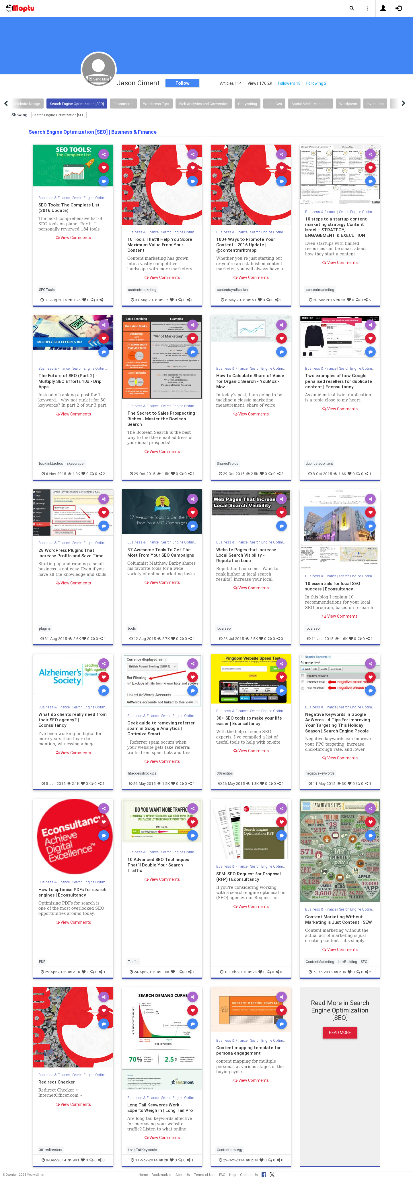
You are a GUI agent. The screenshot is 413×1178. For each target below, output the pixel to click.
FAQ (222, 1175)
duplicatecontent (319, 463)
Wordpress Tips (156, 104)
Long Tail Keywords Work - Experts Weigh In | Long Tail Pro (160, 1107)
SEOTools (47, 289)
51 (251, 299)
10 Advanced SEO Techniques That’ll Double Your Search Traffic (158, 864)
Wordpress (348, 104)
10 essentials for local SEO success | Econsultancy (334, 586)
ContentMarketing (320, 962)
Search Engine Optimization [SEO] (77, 104)
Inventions (375, 104)
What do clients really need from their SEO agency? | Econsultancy (73, 719)
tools (132, 628)
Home (143, 1175)
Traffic (133, 962)
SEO (364, 962)
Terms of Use (204, 1175)
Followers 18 (289, 83)
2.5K (252, 473)
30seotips (225, 773)
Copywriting (247, 104)
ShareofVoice (227, 463)
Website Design (27, 104)
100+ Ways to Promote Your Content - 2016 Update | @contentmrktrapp (246, 244)
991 (73, 1160)
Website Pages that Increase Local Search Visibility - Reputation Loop (247, 555)
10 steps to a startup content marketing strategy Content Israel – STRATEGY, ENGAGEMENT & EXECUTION (337, 227)
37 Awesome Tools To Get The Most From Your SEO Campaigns (162, 552)
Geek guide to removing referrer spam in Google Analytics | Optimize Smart (161, 728)
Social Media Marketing (311, 104)
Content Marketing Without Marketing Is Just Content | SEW (339, 919)
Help (232, 1175)
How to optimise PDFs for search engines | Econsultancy (70, 892)
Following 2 (316, 83)
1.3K (74, 473)
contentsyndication (232, 289)
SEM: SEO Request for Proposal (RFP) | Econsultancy (250, 876)
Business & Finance (54, 197)
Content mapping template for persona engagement (249, 1050)
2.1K (73, 783)
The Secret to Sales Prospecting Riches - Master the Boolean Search (162, 418)
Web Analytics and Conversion (203, 104)
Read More (340, 1032)
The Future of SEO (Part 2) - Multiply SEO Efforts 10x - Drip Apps (70, 381)
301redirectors (50, 1150)
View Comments (73, 237)
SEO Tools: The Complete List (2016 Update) (70, 207)
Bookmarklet (162, 1175)
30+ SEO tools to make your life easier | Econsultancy (250, 720)
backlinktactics (51, 463)
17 (163, 299)
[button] (352, 9)
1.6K (340, 473)
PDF (42, 962)
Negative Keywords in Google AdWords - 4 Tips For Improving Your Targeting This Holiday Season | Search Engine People (339, 722)
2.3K (340, 971)
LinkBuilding (347, 962)
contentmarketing (142, 289)
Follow (183, 83)
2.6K (75, 638)
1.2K (75, 299)
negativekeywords (320, 773)
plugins (45, 628)
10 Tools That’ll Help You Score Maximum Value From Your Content (160, 244)
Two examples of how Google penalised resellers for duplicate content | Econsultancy (339, 381)
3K (341, 783)
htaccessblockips (142, 773)
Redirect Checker (56, 1082)
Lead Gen (274, 104)
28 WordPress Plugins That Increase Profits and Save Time (71, 552)
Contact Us (249, 1175)
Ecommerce (123, 104)
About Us (183, 1175)
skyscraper (76, 463)
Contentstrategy (230, 1150)
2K (341, 299)
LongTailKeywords (142, 1150)
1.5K (163, 473)
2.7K (163, 638)
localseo (224, 628)
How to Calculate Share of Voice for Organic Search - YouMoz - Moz (244, 381)
